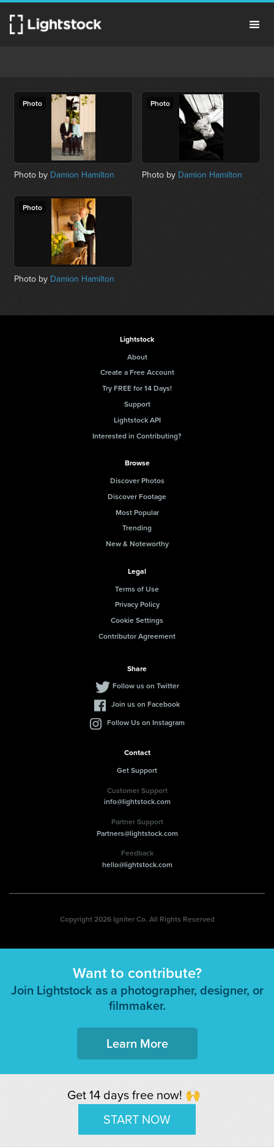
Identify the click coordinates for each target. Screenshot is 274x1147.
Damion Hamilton (82, 174)
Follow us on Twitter (146, 685)
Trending (137, 527)
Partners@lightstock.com (137, 833)
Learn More (137, 1043)
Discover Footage (137, 496)
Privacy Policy (137, 604)
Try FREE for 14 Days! (137, 388)
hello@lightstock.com (137, 864)
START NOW (137, 1119)
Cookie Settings (137, 620)
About (137, 357)
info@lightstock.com (137, 801)
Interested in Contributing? (137, 436)
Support (137, 404)
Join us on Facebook (145, 704)
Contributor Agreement (137, 636)
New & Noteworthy (137, 543)
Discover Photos (137, 480)
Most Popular (137, 512)
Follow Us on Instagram (146, 722)
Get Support (137, 770)
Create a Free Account (137, 372)
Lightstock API (137, 420)
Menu (254, 24)
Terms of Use (137, 589)
